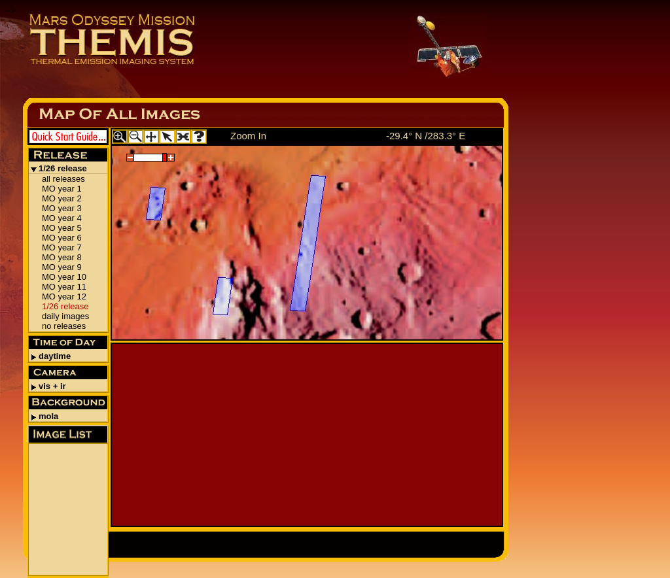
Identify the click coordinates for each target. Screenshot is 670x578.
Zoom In (248, 135)
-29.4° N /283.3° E (425, 135)
